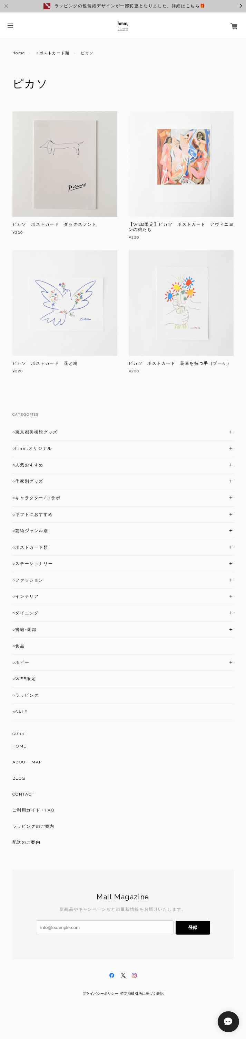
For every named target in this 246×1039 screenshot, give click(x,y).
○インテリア (25, 596)
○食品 (18, 645)
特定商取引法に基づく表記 (142, 993)
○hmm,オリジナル (32, 448)
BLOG (19, 778)
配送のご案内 (26, 842)
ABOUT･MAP (27, 762)
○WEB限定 (24, 678)
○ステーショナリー (32, 563)
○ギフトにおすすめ (32, 514)
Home (18, 53)
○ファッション (27, 580)
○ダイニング (25, 613)
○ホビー (21, 662)
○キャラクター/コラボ (36, 497)
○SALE (20, 711)
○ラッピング (25, 695)
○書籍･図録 (24, 629)
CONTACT (23, 794)
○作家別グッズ (27, 481)
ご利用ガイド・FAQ (33, 810)
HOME (19, 746)
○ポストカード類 (52, 53)
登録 (192, 927)
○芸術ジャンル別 (30, 530)
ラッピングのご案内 (33, 826)
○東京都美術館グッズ (35, 432)
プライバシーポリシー (100, 993)
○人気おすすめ (27, 465)
